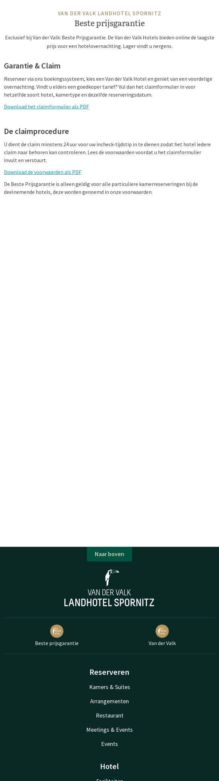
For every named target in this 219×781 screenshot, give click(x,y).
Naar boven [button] (109, 554)
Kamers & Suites (109, 687)
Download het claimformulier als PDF (46, 106)
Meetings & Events (109, 729)
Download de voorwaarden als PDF (42, 172)
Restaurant (110, 715)
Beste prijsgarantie (57, 635)
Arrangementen (109, 701)
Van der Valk (162, 635)
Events (109, 744)
